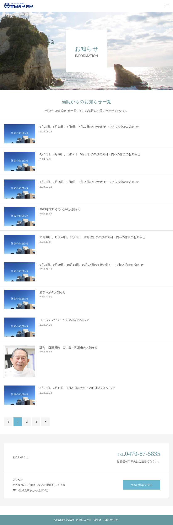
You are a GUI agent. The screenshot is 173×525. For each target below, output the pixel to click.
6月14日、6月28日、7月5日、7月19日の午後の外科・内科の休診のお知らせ (89, 126)
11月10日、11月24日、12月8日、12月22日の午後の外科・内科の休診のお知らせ (92, 237)
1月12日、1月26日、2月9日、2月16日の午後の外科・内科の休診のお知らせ (89, 181)
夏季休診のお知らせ (52, 292)
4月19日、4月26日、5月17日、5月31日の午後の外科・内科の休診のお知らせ (89, 154)
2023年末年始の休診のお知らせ (60, 209)
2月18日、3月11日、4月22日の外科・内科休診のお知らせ (77, 387)
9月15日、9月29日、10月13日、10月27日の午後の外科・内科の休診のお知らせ (91, 264)
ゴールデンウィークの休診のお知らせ (64, 319)
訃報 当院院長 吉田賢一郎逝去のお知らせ (68, 347)
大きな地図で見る (141, 484)
